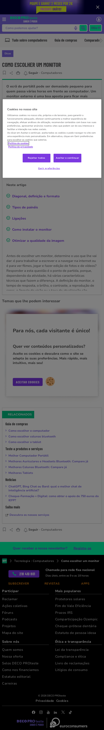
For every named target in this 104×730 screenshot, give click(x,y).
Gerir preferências (49, 168)
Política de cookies (18, 143)
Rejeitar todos (36, 158)
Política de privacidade (20, 147)
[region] (52, 138)
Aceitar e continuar (67, 158)
